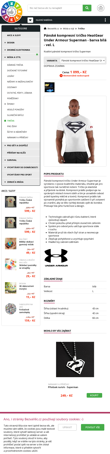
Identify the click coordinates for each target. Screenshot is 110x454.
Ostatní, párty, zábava (19, 92)
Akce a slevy (14, 35)
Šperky (10, 104)
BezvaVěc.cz (53, 28)
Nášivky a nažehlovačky (20, 81)
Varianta (52, 60)
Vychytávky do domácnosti (22, 167)
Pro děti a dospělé (17, 145)
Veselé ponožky (15, 109)
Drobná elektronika (18, 50)
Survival (12, 160)
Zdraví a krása (15, 182)
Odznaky (12, 87)
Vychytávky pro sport (19, 174)
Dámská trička (15, 65)
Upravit (67, 433)
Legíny (10, 76)
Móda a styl (14, 57)
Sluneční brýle (15, 115)
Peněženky (12, 98)
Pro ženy (12, 126)
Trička (10, 120)
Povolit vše (93, 433)
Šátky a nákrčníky (17, 131)
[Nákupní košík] (100, 8)
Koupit (94, 395)
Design (10, 42)
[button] (105, 20)
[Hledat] (87, 8)
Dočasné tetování (17, 70)
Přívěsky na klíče (16, 152)
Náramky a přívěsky (17, 137)
